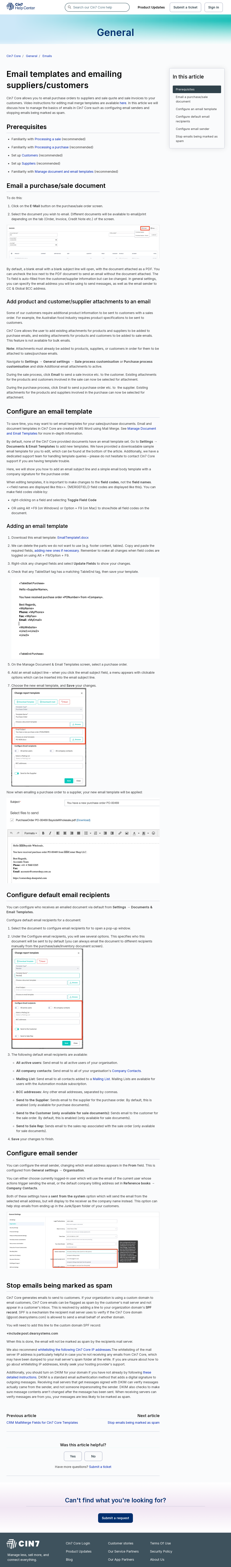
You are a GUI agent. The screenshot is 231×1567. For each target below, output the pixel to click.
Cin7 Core (13, 56)
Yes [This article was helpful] (73, 1456)
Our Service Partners (123, 1551)
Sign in (213, 7)
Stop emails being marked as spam (134, 1422)
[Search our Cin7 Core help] (97, 7)
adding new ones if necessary (56, 550)
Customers (30, 155)
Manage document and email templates (64, 171)
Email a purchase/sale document (192, 99)
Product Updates (151, 7)
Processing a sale (48, 139)
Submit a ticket (185, 7)
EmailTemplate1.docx (73, 537)
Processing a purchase (52, 147)
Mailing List (101, 1079)
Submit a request (115, 1518)
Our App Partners (121, 1559)
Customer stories (120, 1543)
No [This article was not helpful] (93, 1456)
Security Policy (161, 1551)
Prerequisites (185, 89)
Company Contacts (126, 1071)
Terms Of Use (160, 1543)
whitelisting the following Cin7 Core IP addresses (74, 1350)
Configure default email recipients (193, 119)
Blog (69, 1559)
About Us (157, 1559)
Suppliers (29, 163)
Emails (47, 56)
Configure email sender (192, 129)
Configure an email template (196, 109)
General (31, 56)
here (123, 103)
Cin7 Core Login (78, 1543)
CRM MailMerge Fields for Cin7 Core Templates (42, 1422)
